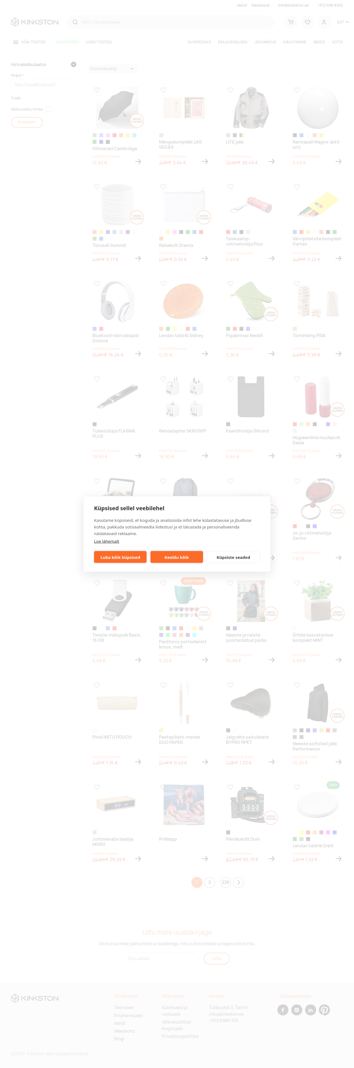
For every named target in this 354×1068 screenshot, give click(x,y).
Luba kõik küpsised (120, 557)
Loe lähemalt (106, 541)
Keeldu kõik (177, 557)
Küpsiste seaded (233, 557)
